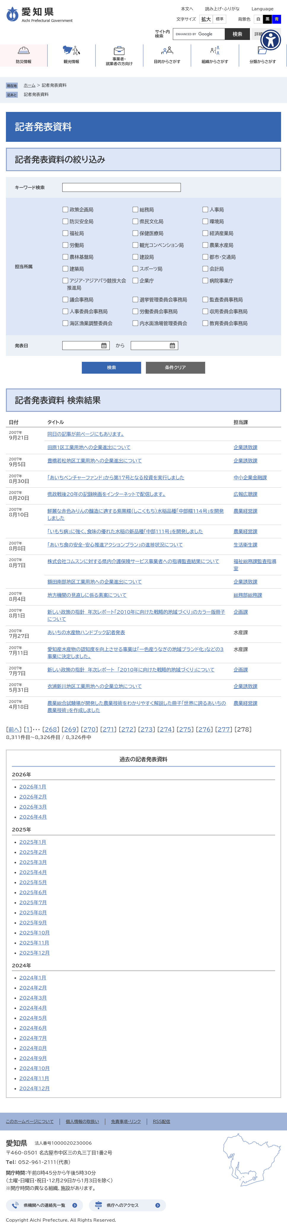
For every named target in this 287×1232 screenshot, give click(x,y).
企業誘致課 (245, 447)
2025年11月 (34, 942)
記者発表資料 (36, 94)
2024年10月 (34, 1068)
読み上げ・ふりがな (222, 9)
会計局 (217, 268)
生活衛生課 (245, 544)
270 (89, 729)
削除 (52, 94)
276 (204, 729)
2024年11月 (34, 1078)
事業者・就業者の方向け (119, 61)
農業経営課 (245, 511)
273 (147, 729)
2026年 (21, 774)
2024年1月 (32, 977)
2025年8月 (33, 912)
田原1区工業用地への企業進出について (88, 447)
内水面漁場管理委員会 (163, 323)
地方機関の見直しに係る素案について (87, 595)
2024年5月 (33, 1018)
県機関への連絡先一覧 (44, 1205)
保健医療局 (151, 233)
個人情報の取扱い (82, 1121)
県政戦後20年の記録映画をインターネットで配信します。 (106, 494)
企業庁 (147, 280)
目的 (167, 61)
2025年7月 (33, 902)
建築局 (77, 268)
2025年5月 (33, 882)
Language (262, 9)
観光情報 (71, 62)
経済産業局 (221, 233)
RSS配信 (161, 1121)
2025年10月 (34, 932)
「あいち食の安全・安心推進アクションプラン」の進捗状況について (115, 544)
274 (166, 729)
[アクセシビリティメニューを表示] (270, 40)
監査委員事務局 (226, 299)
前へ (14, 729)
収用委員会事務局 (229, 311)
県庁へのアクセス (123, 1205)
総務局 (147, 209)
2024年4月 (33, 1007)
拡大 (206, 19)
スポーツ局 (151, 268)
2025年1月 (32, 842)
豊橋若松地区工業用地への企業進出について (94, 460)
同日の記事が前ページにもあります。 (85, 434)
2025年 (21, 829)
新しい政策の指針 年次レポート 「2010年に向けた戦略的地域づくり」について (131, 669)
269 (70, 729)
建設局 (147, 257)
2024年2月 (33, 987)
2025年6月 (33, 892)
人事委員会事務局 (89, 311)
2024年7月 (33, 1038)
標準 (220, 19)
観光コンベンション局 (162, 245)
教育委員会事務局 (229, 323)
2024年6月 (33, 1028)
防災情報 (23, 62)
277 (224, 729)
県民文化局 (151, 221)
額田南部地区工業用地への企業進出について (94, 581)
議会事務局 (81, 299)
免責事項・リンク (126, 1121)
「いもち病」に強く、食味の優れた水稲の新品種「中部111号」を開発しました (125, 531)
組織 (215, 61)
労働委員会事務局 (159, 311)
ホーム (29, 85)
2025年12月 (34, 952)
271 (108, 729)
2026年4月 (33, 817)
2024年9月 (33, 1058)
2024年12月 (34, 1088)
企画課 (241, 612)
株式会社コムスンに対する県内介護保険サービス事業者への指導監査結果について (133, 561)
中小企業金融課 (250, 477)
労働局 (77, 245)
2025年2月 (33, 852)
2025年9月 (33, 922)
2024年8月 (33, 1048)
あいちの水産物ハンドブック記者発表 (86, 632)
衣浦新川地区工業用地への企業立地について (94, 686)
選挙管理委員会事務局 (163, 299)
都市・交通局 (223, 257)
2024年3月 (33, 997)
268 (51, 729)
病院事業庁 (221, 280)
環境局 (217, 221)
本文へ (187, 9)
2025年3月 (33, 862)
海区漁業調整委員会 (91, 323)
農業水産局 (221, 245)
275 (185, 729)
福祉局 (77, 233)
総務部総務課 (248, 595)
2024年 (21, 965)
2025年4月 (33, 872)
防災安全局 (81, 221)
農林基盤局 (81, 257)
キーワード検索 (30, 187)
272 (127, 729)
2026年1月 (32, 786)
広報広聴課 (245, 494)
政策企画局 (81, 209)
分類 (262, 61)
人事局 (217, 209)
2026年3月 (33, 806)
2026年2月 (33, 796)
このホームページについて (30, 1121)
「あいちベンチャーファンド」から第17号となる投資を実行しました (115, 477)
